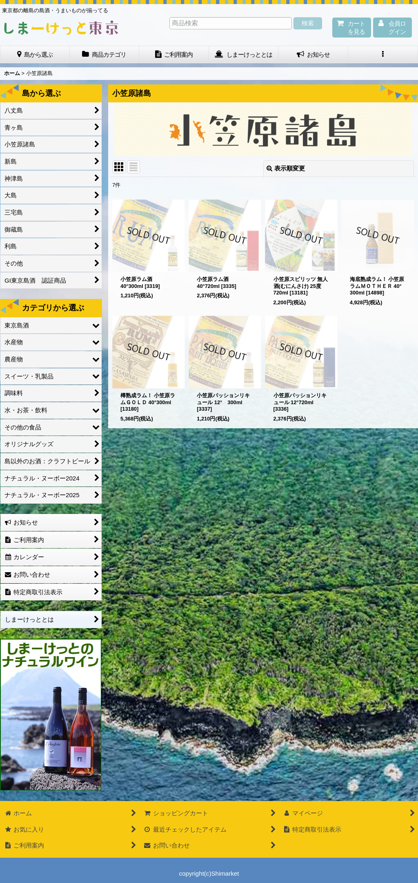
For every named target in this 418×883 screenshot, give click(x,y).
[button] (383, 54)
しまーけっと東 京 (61, 27)
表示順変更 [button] (286, 168)
